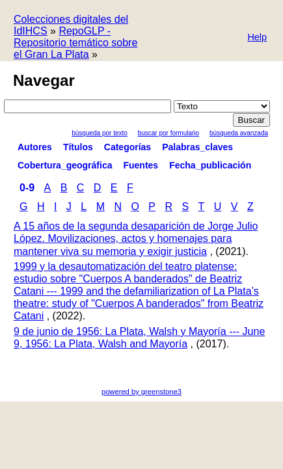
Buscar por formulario (168, 133)
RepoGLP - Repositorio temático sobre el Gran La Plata (75, 42)
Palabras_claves (197, 147)
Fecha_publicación (210, 165)
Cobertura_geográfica (65, 165)
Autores (35, 147)
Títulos (78, 147)
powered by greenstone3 (141, 391)
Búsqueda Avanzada (238, 133)
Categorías (127, 147)
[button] (257, 38)
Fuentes (140, 165)
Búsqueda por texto (100, 133)
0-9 (27, 187)
